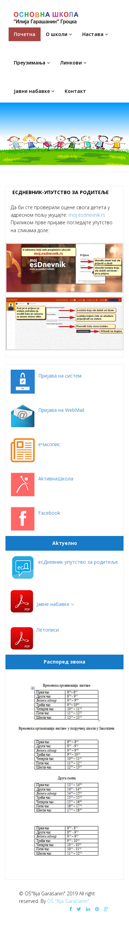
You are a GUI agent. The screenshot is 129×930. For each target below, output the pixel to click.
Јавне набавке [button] (34, 91)
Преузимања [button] (32, 62)
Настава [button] (95, 34)
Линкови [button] (73, 62)
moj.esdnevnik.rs (86, 215)
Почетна (24, 34)
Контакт (75, 91)
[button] (55, 604)
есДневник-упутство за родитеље (78, 562)
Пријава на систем (60, 375)
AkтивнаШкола (55, 478)
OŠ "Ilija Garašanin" (68, 901)
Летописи (47, 630)
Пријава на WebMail (61, 410)
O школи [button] (59, 34)
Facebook (49, 513)
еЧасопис (49, 444)
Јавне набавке (55, 604)
